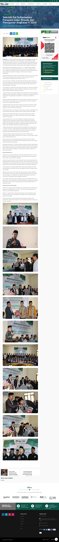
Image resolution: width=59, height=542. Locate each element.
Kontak (50, 3)
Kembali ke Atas (54, 539)
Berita (17, 3)
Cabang (21, 523)
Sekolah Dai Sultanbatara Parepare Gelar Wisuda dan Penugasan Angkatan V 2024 (19, 20)
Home (6, 3)
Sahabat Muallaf (31, 3)
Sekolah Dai (38, 3)
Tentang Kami (11, 3)
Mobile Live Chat (46, 539)
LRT (21, 526)
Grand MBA (45, 3)
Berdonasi (22, 516)
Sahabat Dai (23, 3)
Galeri (21, 528)
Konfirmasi (22, 521)
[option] (6, 497)
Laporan (6, 7)
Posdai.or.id (10, 539)
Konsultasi (22, 518)
